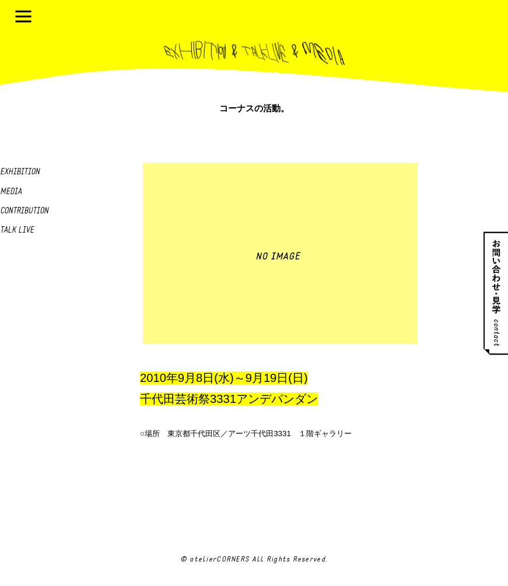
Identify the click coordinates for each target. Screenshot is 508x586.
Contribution (24, 211)
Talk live (17, 230)
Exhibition (20, 172)
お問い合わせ (496, 293)
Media (11, 192)
